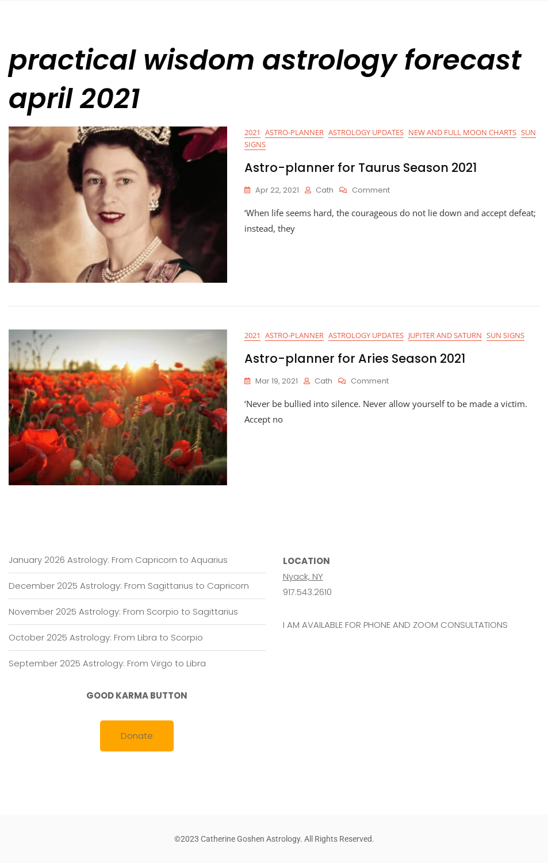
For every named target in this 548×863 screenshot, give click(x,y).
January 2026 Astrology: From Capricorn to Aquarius (118, 560)
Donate (137, 736)
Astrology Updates (366, 132)
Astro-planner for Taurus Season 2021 (360, 167)
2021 (252, 132)
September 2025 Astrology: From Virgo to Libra (107, 663)
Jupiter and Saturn (445, 335)
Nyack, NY (303, 576)
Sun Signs (505, 335)
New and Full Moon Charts (462, 132)
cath (325, 190)
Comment (371, 191)
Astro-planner (294, 132)
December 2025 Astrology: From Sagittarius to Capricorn (129, 586)
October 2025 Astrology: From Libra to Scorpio (106, 637)
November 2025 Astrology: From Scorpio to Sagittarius (123, 611)
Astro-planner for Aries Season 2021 (354, 358)
